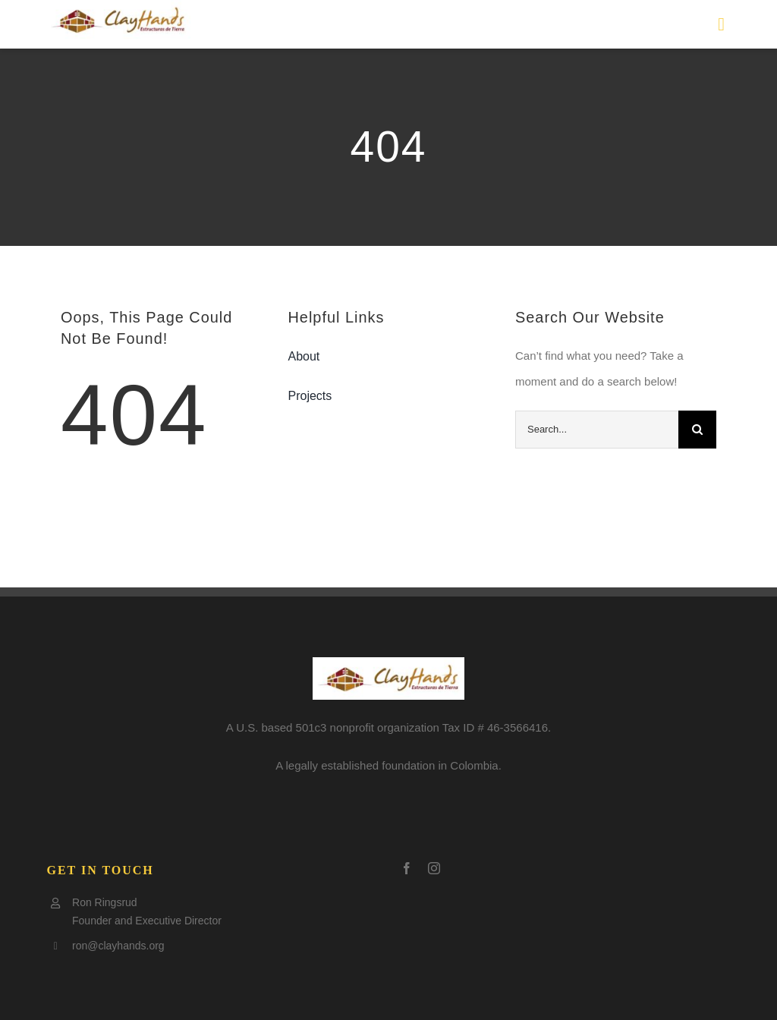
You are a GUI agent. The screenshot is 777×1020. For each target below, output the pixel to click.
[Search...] (596, 430)
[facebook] (407, 868)
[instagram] (434, 868)
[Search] (697, 430)
